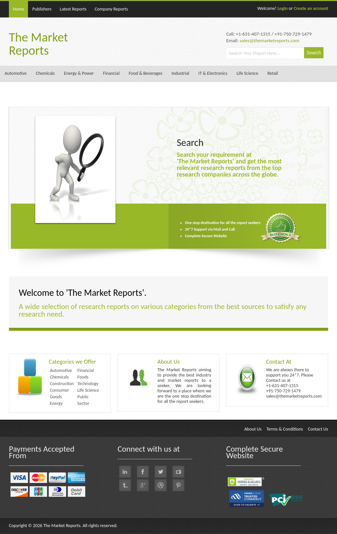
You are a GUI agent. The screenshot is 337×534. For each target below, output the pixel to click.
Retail (273, 73)
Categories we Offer (72, 361)
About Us (168, 361)
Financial (111, 73)
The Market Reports (38, 44)
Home (18, 9)
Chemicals (45, 73)
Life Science (247, 73)
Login (282, 8)
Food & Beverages (145, 73)
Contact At (278, 361)
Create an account (311, 8)
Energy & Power (79, 73)
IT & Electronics (212, 73)
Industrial (180, 73)
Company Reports (111, 9)
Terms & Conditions (285, 429)
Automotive (16, 73)
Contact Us (318, 429)
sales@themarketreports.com (269, 40)
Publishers (41, 9)
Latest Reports (73, 9)
